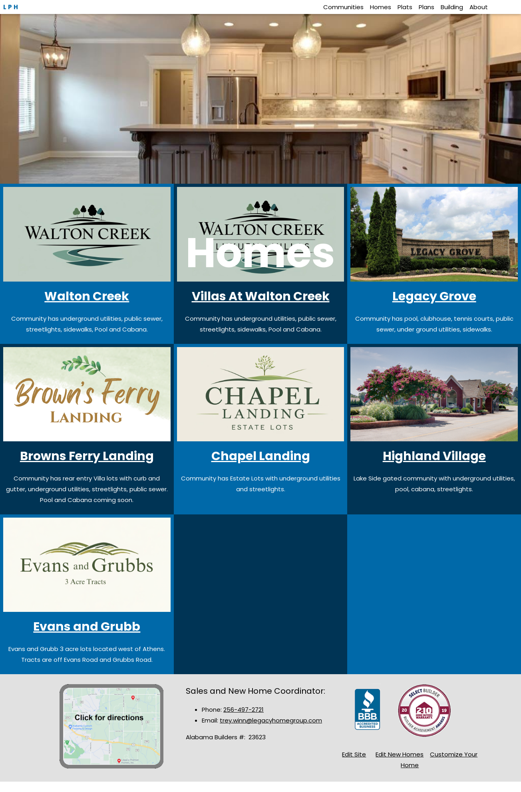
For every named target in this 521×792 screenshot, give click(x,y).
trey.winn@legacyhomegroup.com (271, 720)
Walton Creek (86, 296)
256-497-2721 (243, 709)
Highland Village (434, 456)
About (478, 7)
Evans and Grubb (86, 626)
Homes (380, 7)
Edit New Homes (400, 754)
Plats (405, 7)
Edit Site (354, 754)
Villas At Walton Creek (261, 296)
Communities (343, 7)
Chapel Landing (260, 456)
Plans (426, 7)
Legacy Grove (434, 296)
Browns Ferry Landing (87, 456)
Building (452, 7)
